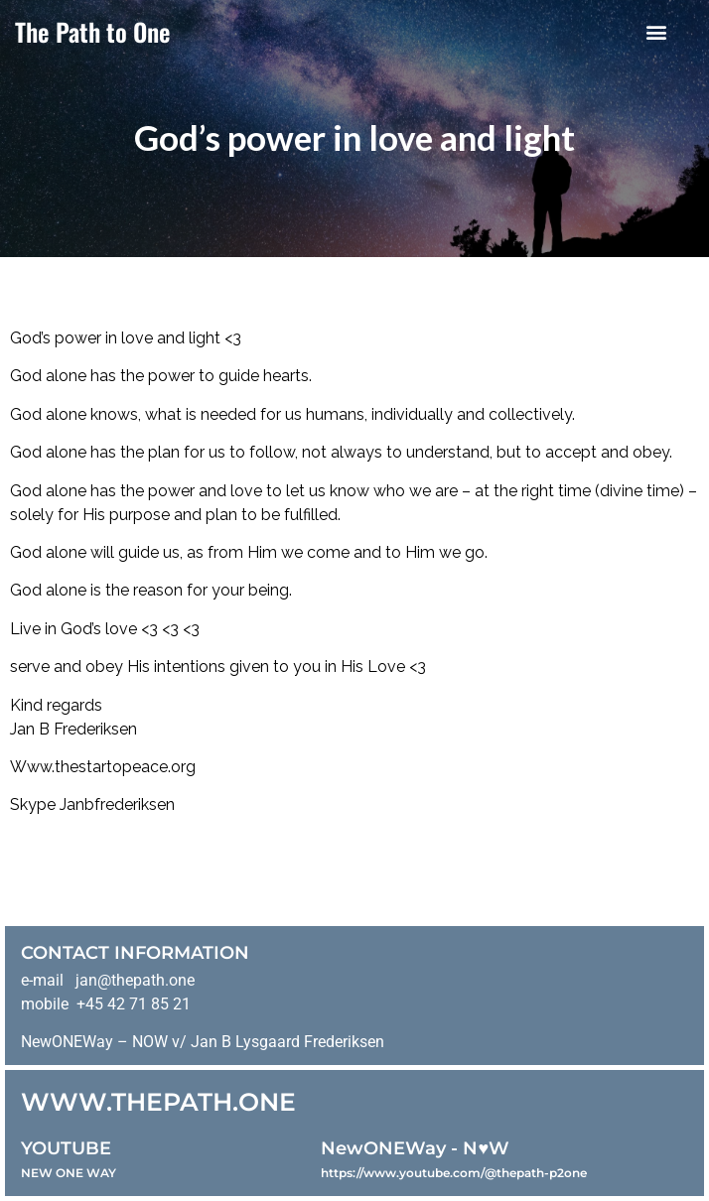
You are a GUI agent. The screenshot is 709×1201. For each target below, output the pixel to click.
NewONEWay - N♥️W (415, 1148)
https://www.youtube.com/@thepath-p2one (454, 1172)
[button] (656, 31)
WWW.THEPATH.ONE (158, 1102)
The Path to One (93, 31)
